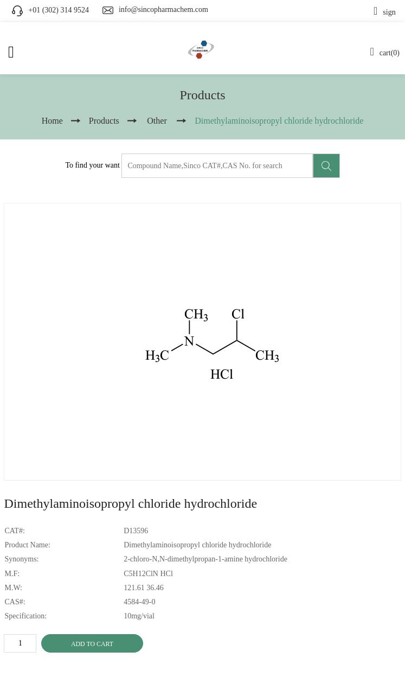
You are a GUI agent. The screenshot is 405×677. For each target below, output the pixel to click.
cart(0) (385, 53)
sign (385, 12)
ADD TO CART (92, 644)
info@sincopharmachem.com (163, 9)
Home (52, 120)
